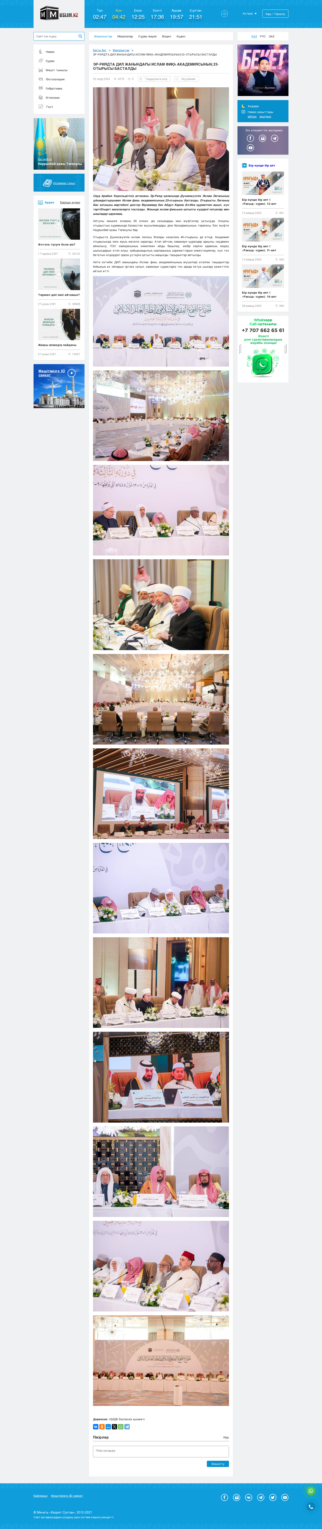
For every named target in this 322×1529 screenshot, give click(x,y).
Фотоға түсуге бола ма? (56, 244)
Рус (263, 36)
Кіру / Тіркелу (275, 14)
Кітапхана (48, 97)
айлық (252, 116)
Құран (46, 61)
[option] (262, 71)
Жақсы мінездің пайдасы (57, 345)
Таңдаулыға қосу (153, 78)
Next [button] (285, 49)
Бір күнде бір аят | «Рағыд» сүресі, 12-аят (259, 201)
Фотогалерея (51, 79)
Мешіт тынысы (53, 70)
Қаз (254, 36)
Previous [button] (281, 49)
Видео (166, 36)
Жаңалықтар (103, 36)
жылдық (265, 116)
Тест (45, 106)
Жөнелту (218, 1464)
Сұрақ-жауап (147, 36)
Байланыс (41, 1495)
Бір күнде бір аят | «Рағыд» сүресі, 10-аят (259, 294)
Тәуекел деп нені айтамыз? (59, 295)
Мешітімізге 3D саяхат (67, 1495)
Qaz (272, 36)
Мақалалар (125, 36)
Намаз (46, 51)
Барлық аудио (70, 202)
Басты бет (99, 50)
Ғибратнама (50, 88)
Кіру (226, 1437)
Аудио (180, 36)
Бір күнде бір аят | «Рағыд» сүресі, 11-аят (259, 248)
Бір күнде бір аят (262, 165)
